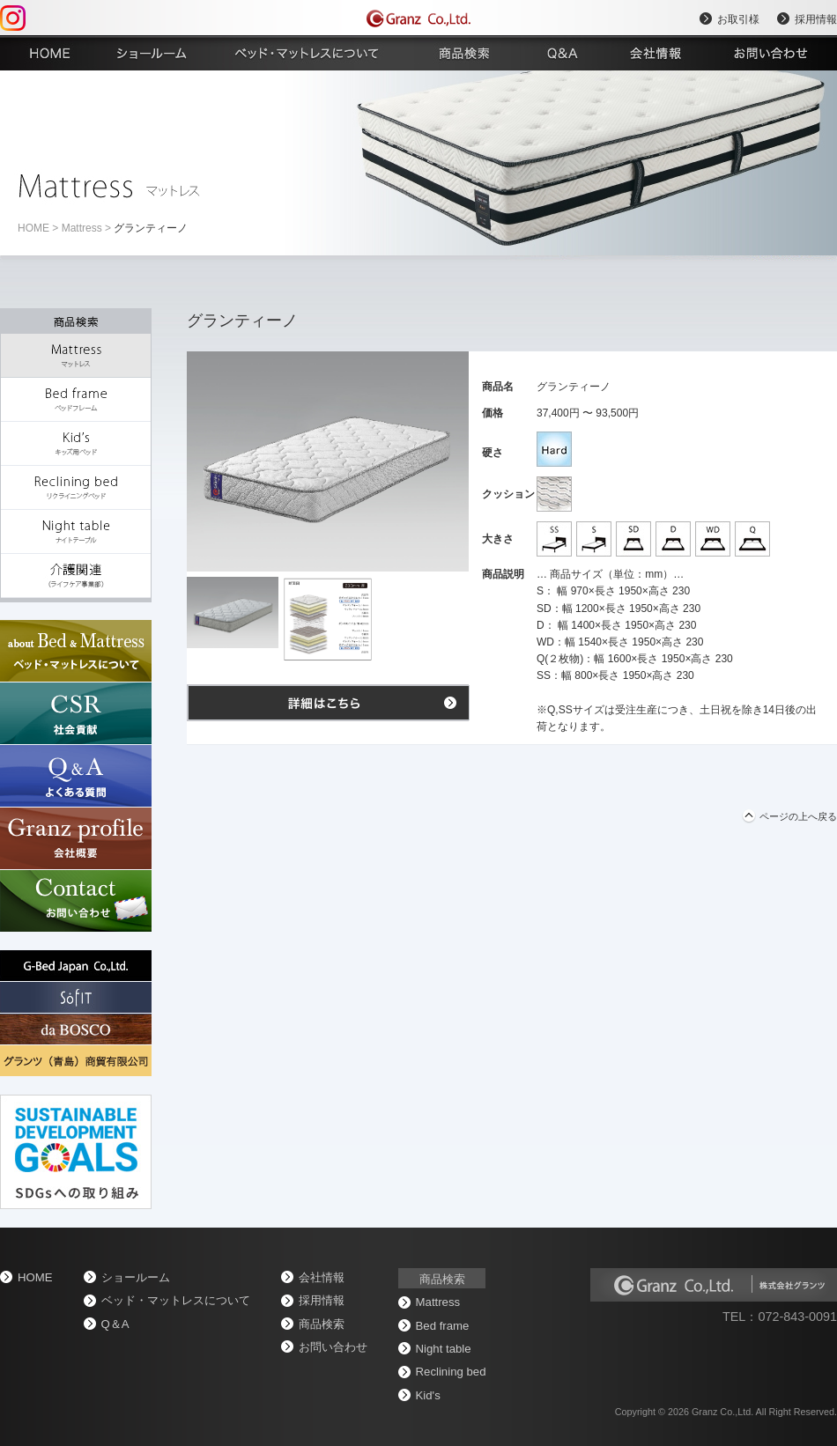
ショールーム (135, 1277)
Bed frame (443, 1325)
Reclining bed (451, 1371)
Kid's (428, 1395)
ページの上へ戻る (798, 816)
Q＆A (115, 1324)
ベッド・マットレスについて (175, 1300)
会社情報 (321, 1277)
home (33, 228)
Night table (443, 1348)
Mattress (82, 228)
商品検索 (321, 1324)
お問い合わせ (333, 1347)
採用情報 (816, 19)
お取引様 (738, 19)
